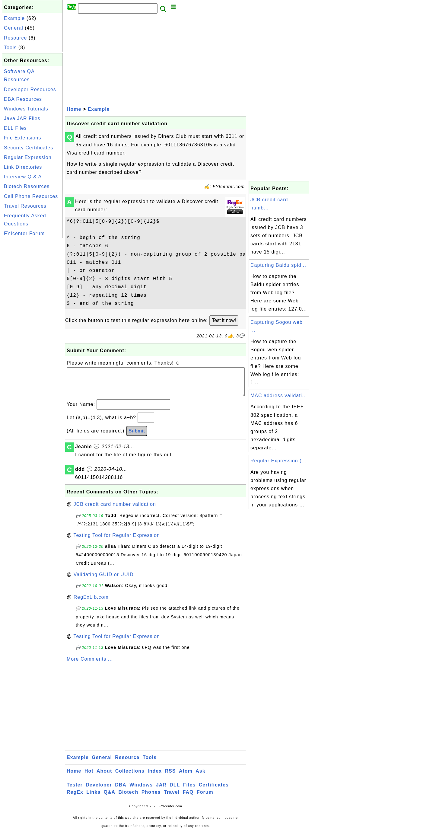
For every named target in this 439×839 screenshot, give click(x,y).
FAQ (188, 798)
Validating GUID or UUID (104, 580)
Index (155, 777)
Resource (15, 37)
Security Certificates (28, 147)
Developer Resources (30, 89)
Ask (200, 777)
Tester (75, 790)
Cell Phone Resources (31, 196)
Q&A (110, 798)
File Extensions (22, 137)
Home (74, 109)
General (13, 27)
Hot (89, 777)
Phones (151, 798)
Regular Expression (28, 157)
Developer (99, 790)
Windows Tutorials (26, 108)
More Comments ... (90, 665)
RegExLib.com (91, 603)
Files (189, 790)
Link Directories (23, 167)
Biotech (128, 798)
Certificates (214, 790)
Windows (141, 790)
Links (93, 798)
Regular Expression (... (278, 460)
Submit (137, 436)
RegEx (75, 798)
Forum (205, 798)
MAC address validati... (278, 395)
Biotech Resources (26, 186)
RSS (170, 777)
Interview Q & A (23, 176)
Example (14, 18)
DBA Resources (23, 99)
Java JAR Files (22, 118)
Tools (10, 47)
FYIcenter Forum (24, 233)
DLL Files (15, 128)
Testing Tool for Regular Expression (116, 541)
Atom (185, 777)
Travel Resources (25, 206)
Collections (130, 777)
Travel (172, 798)
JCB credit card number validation (115, 510)
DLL (175, 790)
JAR (161, 790)
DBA (120, 790)
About (104, 777)
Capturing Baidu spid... (278, 265)
